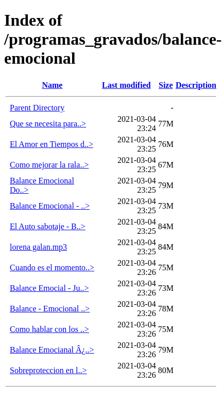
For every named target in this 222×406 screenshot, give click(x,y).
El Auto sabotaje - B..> (48, 226)
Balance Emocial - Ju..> (49, 288)
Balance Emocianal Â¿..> (52, 349)
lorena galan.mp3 (38, 247)
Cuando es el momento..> (52, 267)
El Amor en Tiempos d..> (51, 144)
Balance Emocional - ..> (50, 205)
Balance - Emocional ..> (50, 308)
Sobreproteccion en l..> (48, 370)
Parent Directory (37, 107)
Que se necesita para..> (48, 123)
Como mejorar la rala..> (49, 164)
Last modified (126, 85)
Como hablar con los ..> (49, 329)
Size (166, 85)
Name (52, 85)
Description (196, 85)
